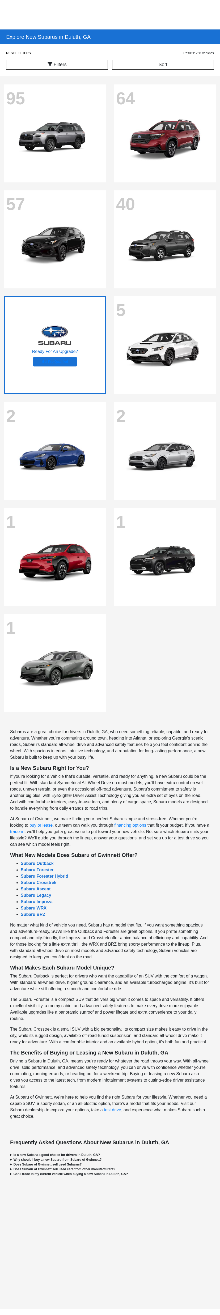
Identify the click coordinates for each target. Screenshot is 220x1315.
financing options (130, 825)
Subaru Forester (37, 870)
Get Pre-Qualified (55, 362)
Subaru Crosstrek (38, 882)
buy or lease (41, 825)
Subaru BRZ (33, 914)
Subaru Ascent (35, 889)
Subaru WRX (33, 908)
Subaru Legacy (36, 895)
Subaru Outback (37, 863)
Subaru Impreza (37, 901)
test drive (112, 1110)
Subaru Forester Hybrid (44, 876)
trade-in (17, 831)
